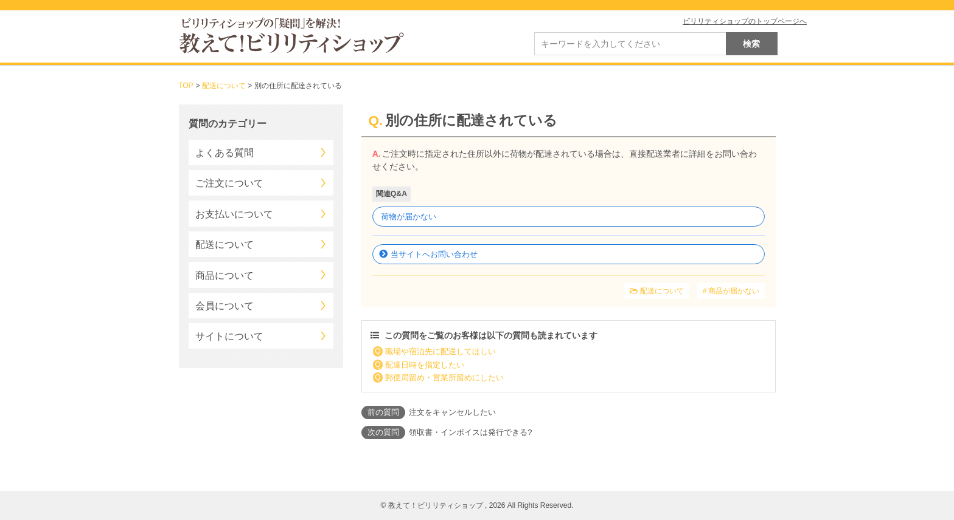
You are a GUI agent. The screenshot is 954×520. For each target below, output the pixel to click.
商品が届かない (733, 291)
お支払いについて (234, 214)
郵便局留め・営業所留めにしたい (444, 377)
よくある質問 (224, 153)
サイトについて (229, 336)
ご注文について (229, 183)
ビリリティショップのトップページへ (745, 21)
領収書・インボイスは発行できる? (470, 432)
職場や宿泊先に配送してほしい (440, 351)
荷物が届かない (408, 216)
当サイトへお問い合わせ (434, 254)
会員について (224, 306)
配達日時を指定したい (424, 364)
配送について (224, 85)
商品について (224, 275)
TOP (185, 85)
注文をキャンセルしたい (452, 412)
